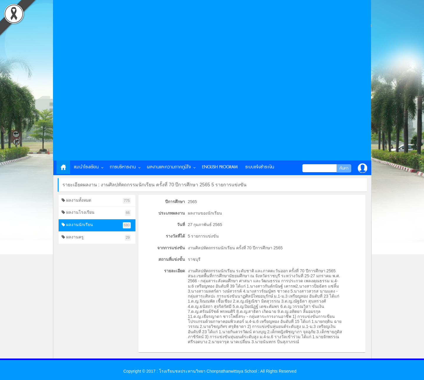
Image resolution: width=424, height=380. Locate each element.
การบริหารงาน (123, 167)
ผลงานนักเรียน (96, 225)
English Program (220, 167)
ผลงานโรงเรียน (96, 213)
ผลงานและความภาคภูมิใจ (169, 167)
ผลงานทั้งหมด (96, 201)
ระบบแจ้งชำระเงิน (259, 167)
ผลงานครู (96, 238)
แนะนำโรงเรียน (86, 167)
